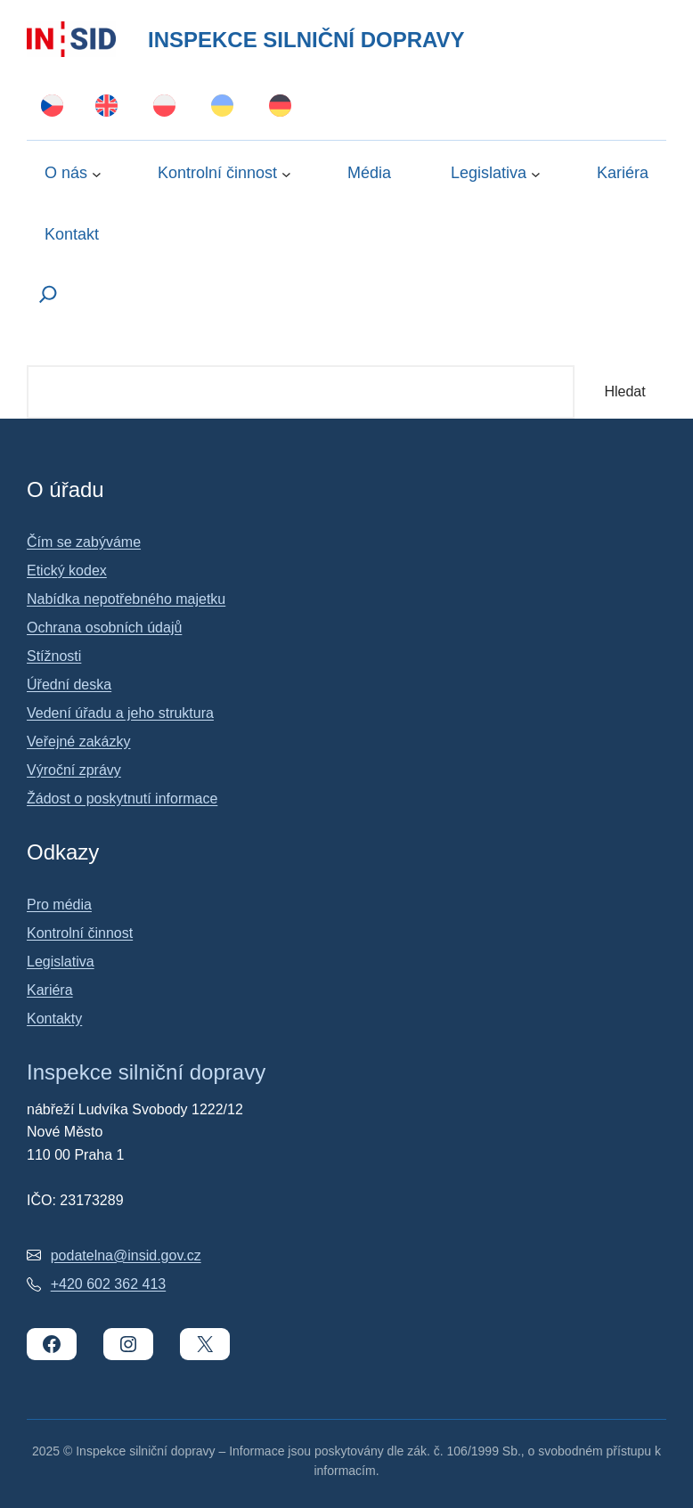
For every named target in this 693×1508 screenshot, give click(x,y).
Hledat (624, 391)
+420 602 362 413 (108, 1284)
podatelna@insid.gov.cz (126, 1255)
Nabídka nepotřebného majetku (126, 599)
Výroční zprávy (74, 770)
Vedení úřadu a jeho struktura (120, 713)
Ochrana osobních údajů (104, 627)
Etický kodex (67, 570)
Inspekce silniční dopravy (306, 40)
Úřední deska (69, 684)
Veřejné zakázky (79, 741)
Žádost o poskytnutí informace (122, 798)
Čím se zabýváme (84, 542)
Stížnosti (54, 656)
